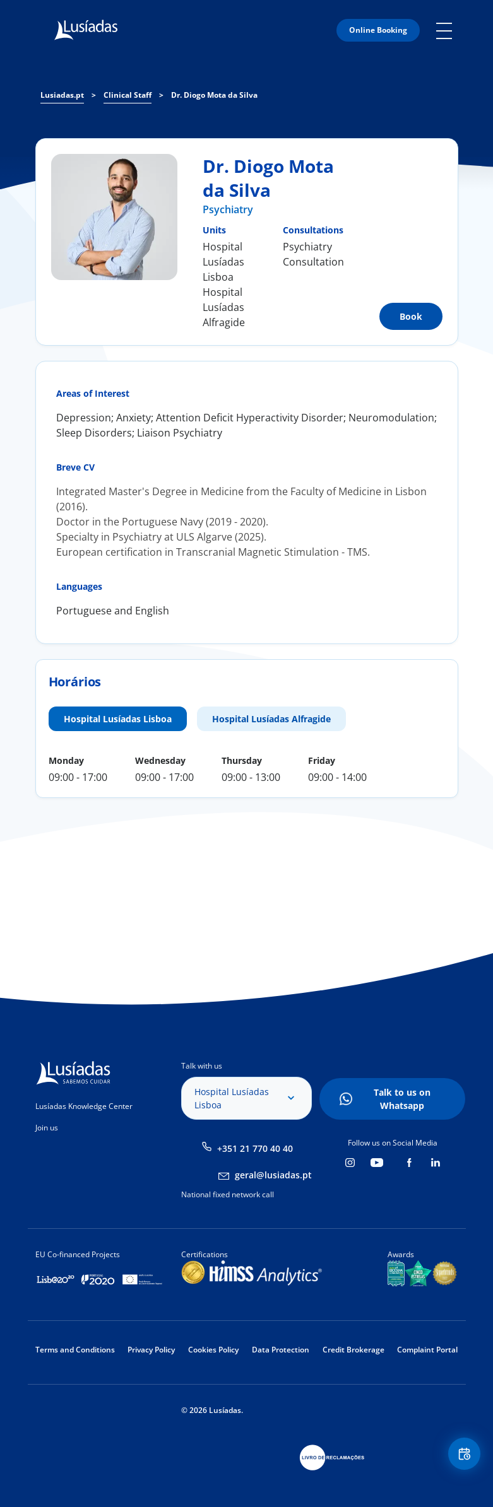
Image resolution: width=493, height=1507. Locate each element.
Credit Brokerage (353, 1349)
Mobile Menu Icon (447, 30)
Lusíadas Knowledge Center (84, 1106)
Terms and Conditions (75, 1349)
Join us (46, 1127)
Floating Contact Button (461, 1457)
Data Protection (280, 1349)
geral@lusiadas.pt (273, 1175)
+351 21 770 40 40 (255, 1148)
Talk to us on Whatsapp (402, 1098)
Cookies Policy (213, 1349)
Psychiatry (228, 209)
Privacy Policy (151, 1349)
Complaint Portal (427, 1349)
